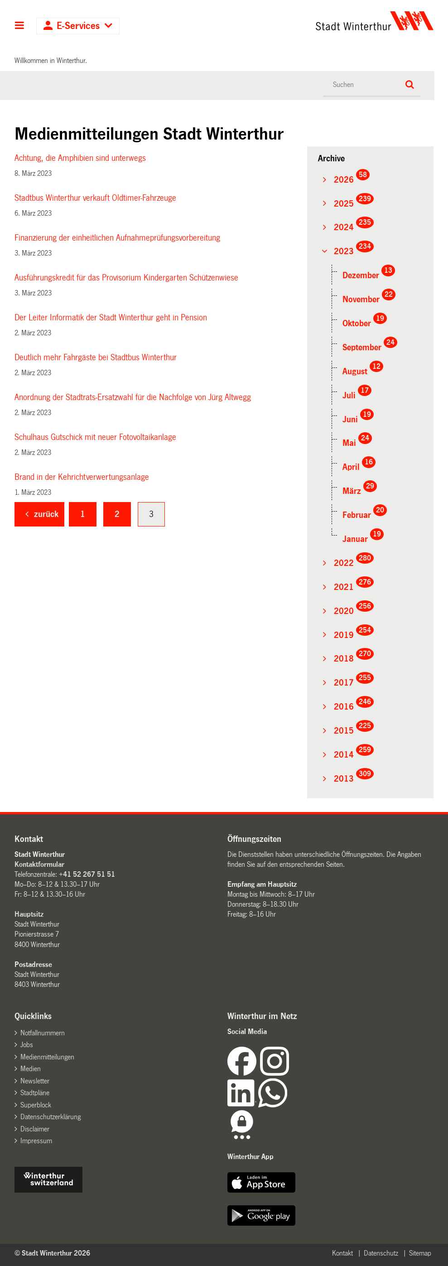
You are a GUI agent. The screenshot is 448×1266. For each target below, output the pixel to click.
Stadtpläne (34, 1093)
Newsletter (34, 1081)
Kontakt (342, 1253)
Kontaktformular (39, 864)
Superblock (35, 1105)
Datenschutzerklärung (50, 1117)
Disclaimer (34, 1129)
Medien (30, 1069)
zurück (46, 514)
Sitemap (420, 1253)
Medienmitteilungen (47, 1057)
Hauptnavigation (19, 26)
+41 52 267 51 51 (87, 874)
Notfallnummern (42, 1033)
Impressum (36, 1141)
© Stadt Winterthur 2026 (52, 1253)
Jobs (26, 1045)
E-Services (78, 26)
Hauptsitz (28, 914)
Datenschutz (381, 1253)
